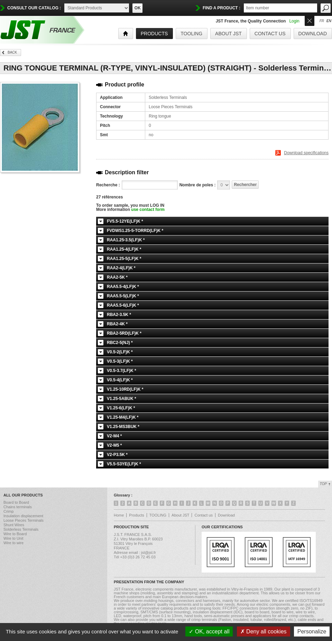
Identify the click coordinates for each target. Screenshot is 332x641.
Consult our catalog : (34, 8)
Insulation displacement (23, 516)
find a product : (221, 8)
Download (312, 33)
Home (119, 515)
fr (322, 21)
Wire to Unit (13, 538)
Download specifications (306, 152)
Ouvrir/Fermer (309, 20)
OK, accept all (209, 631)
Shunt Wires (13, 525)
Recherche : (108, 185)
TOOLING (191, 33)
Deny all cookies (263, 631)
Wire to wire (13, 543)
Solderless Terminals (20, 529)
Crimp (8, 511)
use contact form (148, 209)
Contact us (270, 33)
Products (136, 515)
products (154, 33)
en (328, 21)
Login (294, 21)
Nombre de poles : (197, 185)
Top (323, 484)
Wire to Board (15, 534)
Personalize (311, 631)
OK (138, 8)
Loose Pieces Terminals (23, 520)
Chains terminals (17, 507)
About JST (228, 33)
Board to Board (16, 502)
